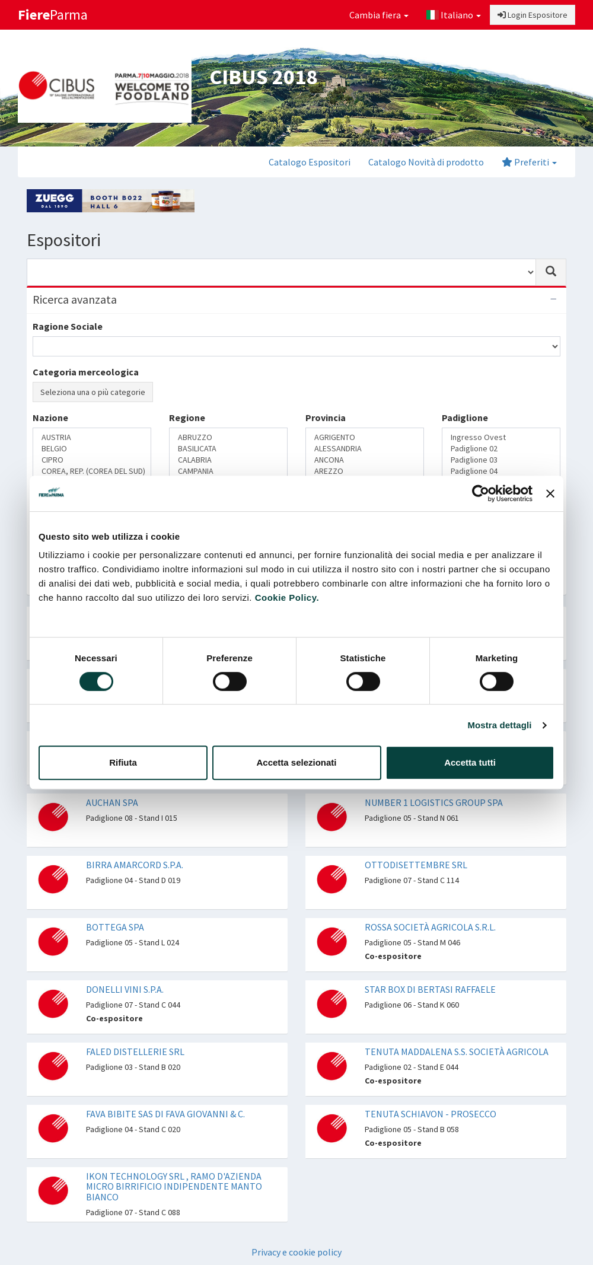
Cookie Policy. (287, 597)
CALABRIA (228, 460)
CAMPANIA (228, 471)
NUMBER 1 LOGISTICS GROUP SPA (434, 802)
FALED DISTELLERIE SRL (135, 1051)
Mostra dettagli (499, 725)
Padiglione (465, 417)
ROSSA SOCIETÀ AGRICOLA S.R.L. (430, 927)
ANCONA (364, 460)
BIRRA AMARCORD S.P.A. (134, 865)
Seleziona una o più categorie (92, 392)
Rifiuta (123, 762)
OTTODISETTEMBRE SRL (416, 865)
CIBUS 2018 (263, 76)
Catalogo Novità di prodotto (426, 162)
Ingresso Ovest (501, 437)
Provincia (325, 417)
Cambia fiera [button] (379, 15)
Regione (187, 417)
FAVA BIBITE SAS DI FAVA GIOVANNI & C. (165, 1114)
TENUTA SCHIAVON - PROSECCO (430, 1114)
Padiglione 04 (501, 471)
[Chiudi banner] (550, 493)
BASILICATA (228, 448)
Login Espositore (533, 14)
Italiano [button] (453, 15)
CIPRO (92, 460)
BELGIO (92, 448)
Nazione (50, 417)
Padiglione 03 (501, 460)
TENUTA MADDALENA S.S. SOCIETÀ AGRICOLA (457, 1051)
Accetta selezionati (296, 762)
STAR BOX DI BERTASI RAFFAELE (430, 989)
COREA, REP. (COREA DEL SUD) (92, 471)
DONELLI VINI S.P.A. (125, 989)
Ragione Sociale (68, 326)
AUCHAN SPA (112, 802)
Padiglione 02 (501, 448)
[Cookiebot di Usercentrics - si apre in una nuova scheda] (481, 493)
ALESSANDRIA (364, 448)
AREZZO (364, 471)
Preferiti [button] (529, 162)
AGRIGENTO (364, 437)
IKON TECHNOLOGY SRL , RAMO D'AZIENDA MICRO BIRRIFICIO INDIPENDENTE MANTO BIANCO (174, 1186)
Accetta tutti (470, 762)
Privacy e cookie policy (296, 1252)
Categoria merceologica (86, 372)
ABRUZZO (228, 437)
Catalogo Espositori (309, 162)
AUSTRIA (92, 437)
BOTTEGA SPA (115, 927)
